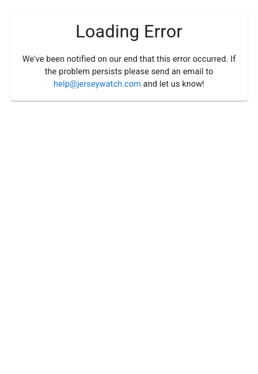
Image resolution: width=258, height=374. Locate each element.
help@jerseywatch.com (97, 84)
